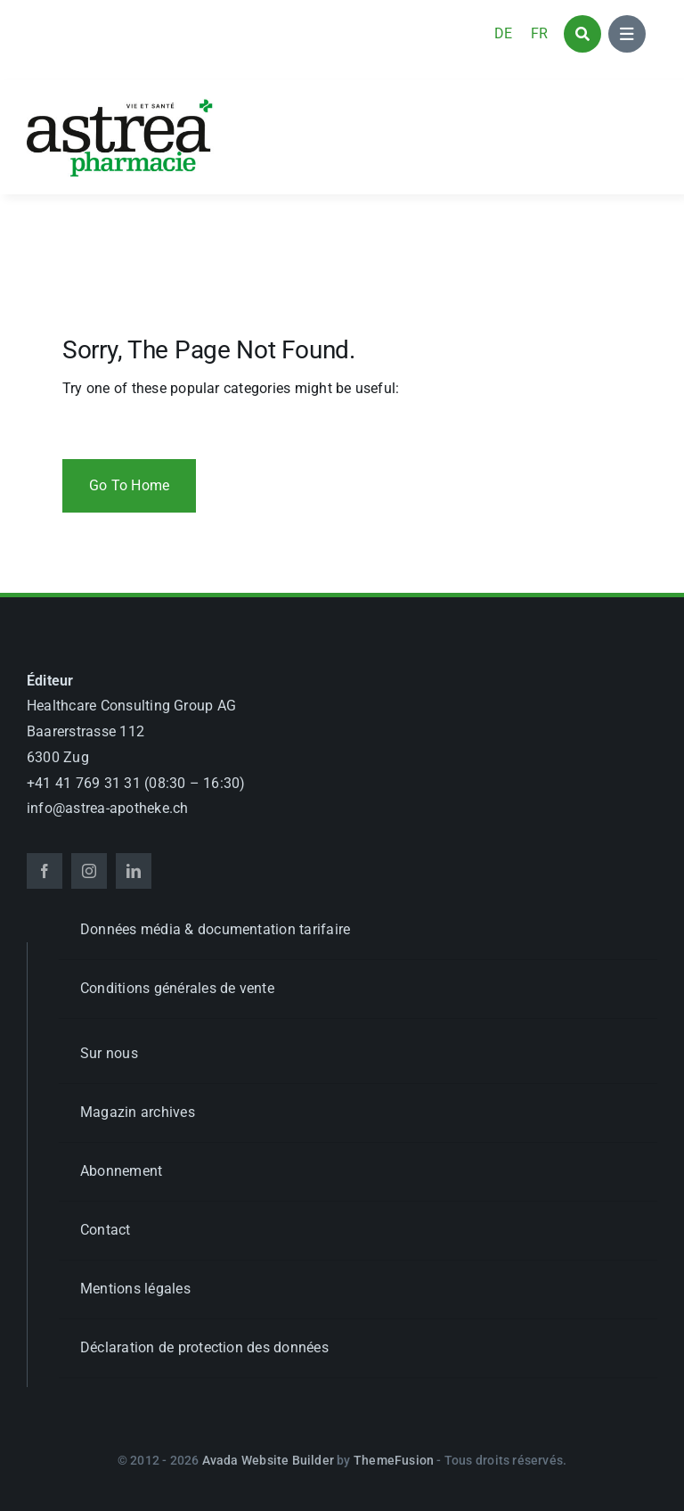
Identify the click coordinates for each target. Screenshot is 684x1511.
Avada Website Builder (268, 1460)
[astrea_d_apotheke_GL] (120, 104)
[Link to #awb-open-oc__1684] (627, 34)
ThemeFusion (394, 1460)
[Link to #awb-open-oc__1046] (582, 34)
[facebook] (44, 871)
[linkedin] (133, 871)
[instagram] (89, 871)
